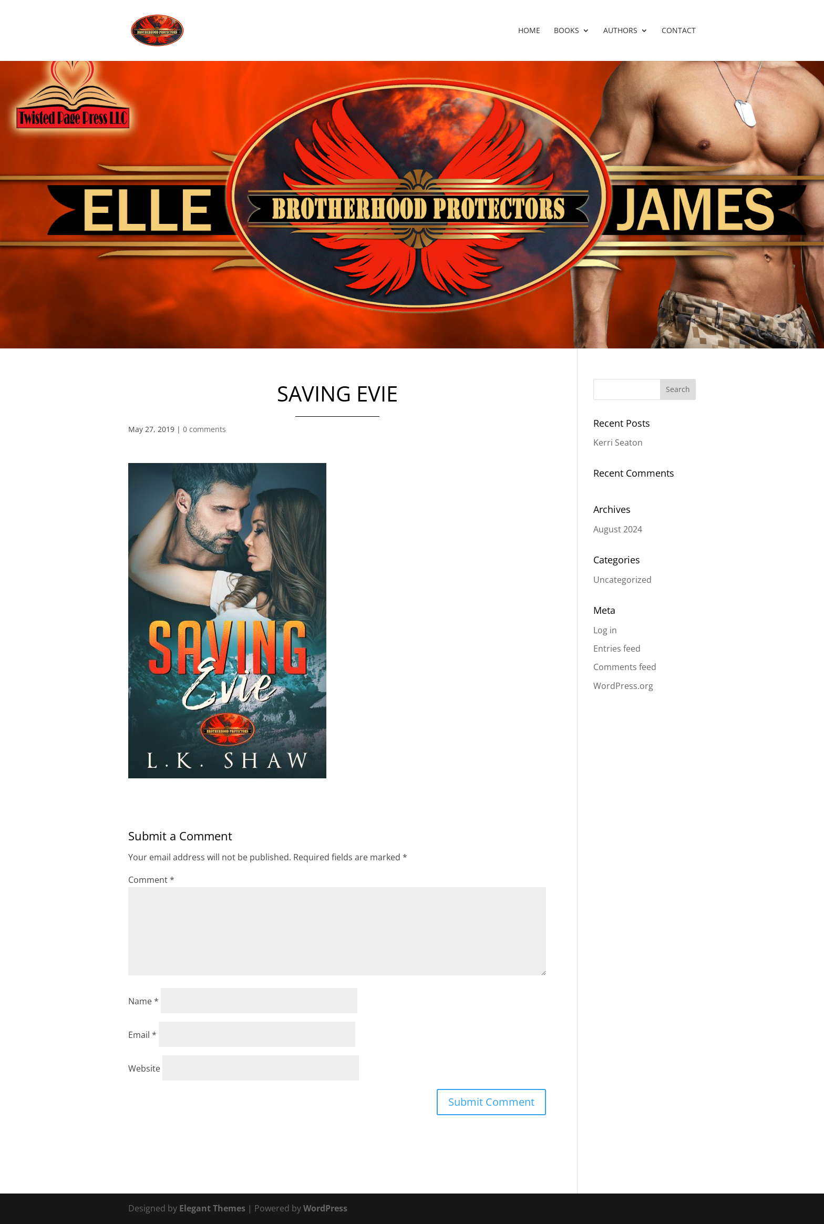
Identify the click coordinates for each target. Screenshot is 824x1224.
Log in (605, 630)
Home (529, 31)
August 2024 (617, 529)
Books (566, 31)
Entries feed (617, 648)
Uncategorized (622, 579)
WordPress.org (623, 686)
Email (142, 1035)
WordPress (325, 1208)
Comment (151, 880)
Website (144, 1068)
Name (143, 1001)
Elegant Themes (212, 1208)
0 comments (204, 429)
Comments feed (624, 667)
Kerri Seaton (618, 442)
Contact (679, 31)
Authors (620, 31)
